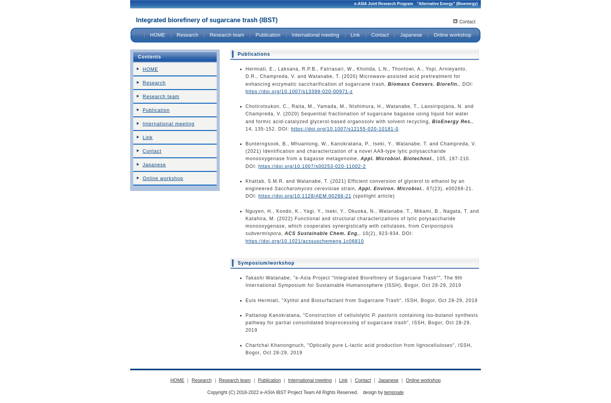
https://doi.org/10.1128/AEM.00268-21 (304, 196)
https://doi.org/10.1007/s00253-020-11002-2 (312, 166)
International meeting (315, 35)
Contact (467, 22)
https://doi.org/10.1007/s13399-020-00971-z (299, 91)
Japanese (411, 35)
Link (355, 35)
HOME (157, 35)
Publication (268, 35)
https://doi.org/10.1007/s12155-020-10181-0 (345, 129)
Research (187, 35)
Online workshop (452, 35)
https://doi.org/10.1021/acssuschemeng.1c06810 (304, 241)
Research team (227, 35)
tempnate (394, 392)
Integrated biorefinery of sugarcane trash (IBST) (207, 20)
